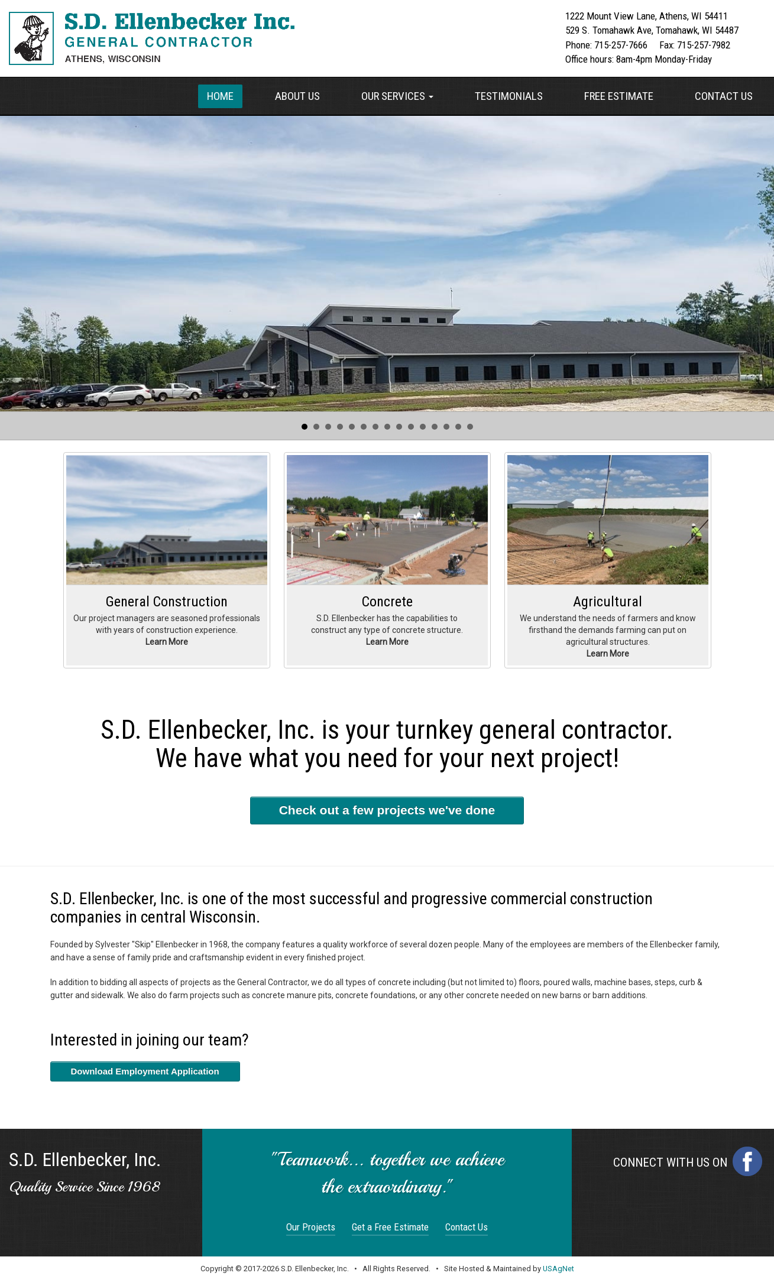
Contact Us (724, 96)
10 (411, 427)
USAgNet (558, 1268)
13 (446, 427)
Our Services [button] (397, 96)
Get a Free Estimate (390, 1227)
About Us (297, 96)
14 (458, 427)
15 (470, 427)
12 (435, 427)
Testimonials (509, 96)
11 (423, 427)
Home (220, 96)
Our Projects (310, 1227)
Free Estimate (618, 96)
